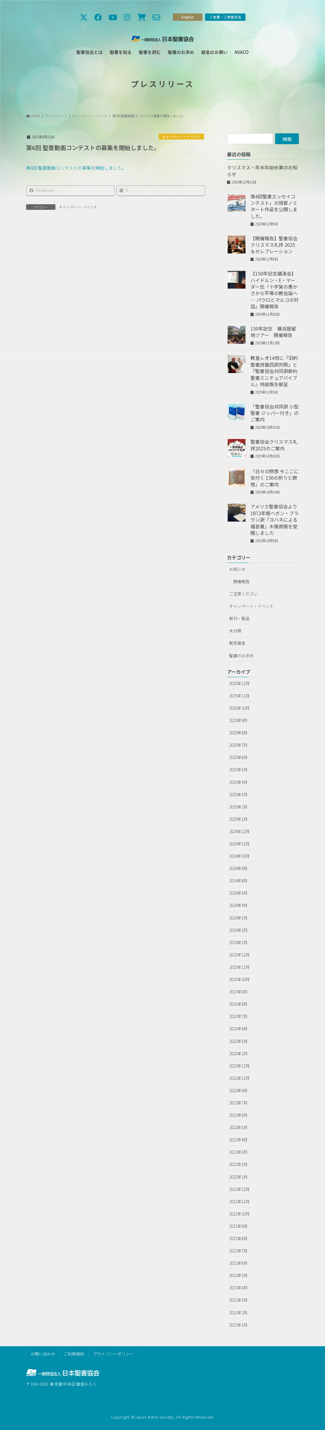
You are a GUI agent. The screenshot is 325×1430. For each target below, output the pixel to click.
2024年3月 (238, 918)
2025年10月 (239, 708)
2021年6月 (238, 1263)
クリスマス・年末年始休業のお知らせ (262, 170)
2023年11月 (239, 967)
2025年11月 (239, 696)
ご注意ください (243, 594)
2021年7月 (238, 1251)
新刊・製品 (239, 618)
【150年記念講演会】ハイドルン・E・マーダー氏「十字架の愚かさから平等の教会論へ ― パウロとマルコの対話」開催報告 (274, 290)
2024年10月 (239, 856)
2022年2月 (238, 1164)
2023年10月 (239, 979)
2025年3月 (238, 794)
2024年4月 (238, 905)
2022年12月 (239, 1066)
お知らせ (237, 569)
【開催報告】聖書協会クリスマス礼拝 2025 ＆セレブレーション (273, 245)
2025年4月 (238, 782)
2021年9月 (238, 1226)
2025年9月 (238, 720)
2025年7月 (238, 745)
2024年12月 (239, 831)
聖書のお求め (241, 655)
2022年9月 (238, 1090)
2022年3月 (238, 1152)
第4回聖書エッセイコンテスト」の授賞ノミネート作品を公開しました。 (273, 206)
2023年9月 (238, 992)
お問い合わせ (43, 1354)
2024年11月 (239, 844)
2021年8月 (238, 1238)
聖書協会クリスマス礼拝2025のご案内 (273, 445)
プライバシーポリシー (113, 1354)
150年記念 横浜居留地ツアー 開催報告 (273, 331)
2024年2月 (238, 930)
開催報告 (241, 581)
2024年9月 (238, 868)
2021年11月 (239, 1201)
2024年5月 (238, 893)
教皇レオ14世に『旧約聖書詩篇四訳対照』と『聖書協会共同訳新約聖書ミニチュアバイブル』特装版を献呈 (274, 371)
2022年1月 (238, 1177)
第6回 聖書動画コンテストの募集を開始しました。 (149, 115)
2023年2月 (238, 1053)
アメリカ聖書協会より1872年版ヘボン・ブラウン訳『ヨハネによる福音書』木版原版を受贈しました (274, 519)
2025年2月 (238, 807)
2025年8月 (238, 733)
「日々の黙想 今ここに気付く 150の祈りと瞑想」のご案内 (274, 478)
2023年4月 (238, 1028)
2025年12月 (239, 683)
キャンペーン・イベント (181, 136)
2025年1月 (238, 819)
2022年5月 (238, 1127)
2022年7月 (238, 1103)
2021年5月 (238, 1275)
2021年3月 (238, 1300)
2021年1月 (238, 1325)
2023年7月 (238, 1016)
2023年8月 (238, 1004)
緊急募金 (237, 643)
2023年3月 (238, 1041)
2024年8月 (238, 880)
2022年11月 (239, 1078)
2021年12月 (239, 1189)
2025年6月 (238, 757)
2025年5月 (238, 769)
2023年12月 (239, 955)
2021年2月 (238, 1312)
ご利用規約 (74, 1354)
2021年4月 (238, 1288)
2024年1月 (238, 942)
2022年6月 (238, 1115)
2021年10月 (239, 1214)
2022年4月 (238, 1140)
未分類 (235, 631)
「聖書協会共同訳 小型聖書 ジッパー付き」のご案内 (274, 413)
